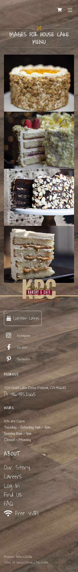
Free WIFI (21, 513)
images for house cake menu (39, 38)
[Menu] (70, 9)
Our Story (17, 467)
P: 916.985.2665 (20, 394)
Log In (12, 485)
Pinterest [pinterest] (17, 359)
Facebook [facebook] (16, 348)
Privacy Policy (34, 562)
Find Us (13, 494)
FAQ (8, 503)
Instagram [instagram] (17, 336)
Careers (13, 476)
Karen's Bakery (15, 556)
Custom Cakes (22, 318)
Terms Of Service (14, 562)
